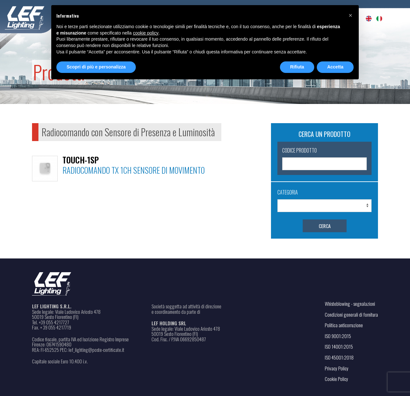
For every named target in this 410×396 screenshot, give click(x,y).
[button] (350, 15)
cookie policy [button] (146, 33)
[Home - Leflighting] (37, 17)
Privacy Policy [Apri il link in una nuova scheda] (336, 368)
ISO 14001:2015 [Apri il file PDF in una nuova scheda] (339, 346)
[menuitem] (369, 18)
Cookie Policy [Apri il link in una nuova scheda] (336, 378)
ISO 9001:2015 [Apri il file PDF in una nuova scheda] (338, 335)
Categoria (287, 192)
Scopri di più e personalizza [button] (96, 66)
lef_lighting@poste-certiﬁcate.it (96, 349)
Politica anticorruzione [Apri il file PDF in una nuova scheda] (344, 325)
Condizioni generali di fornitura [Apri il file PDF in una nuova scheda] (351, 314)
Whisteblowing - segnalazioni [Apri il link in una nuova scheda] (350, 303)
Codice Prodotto (299, 150)
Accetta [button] (335, 66)
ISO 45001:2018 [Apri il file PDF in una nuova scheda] (339, 357)
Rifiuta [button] (297, 66)
